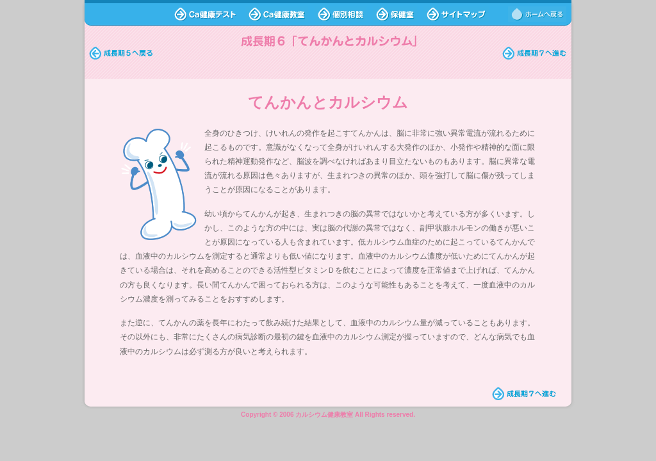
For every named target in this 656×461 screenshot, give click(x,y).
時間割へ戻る (121, 53)
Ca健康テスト (205, 14)
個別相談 (340, 14)
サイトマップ (456, 14)
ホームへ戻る (537, 14)
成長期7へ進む (525, 393)
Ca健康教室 (276, 14)
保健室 (395, 14)
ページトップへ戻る (136, 393)
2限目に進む (534, 53)
